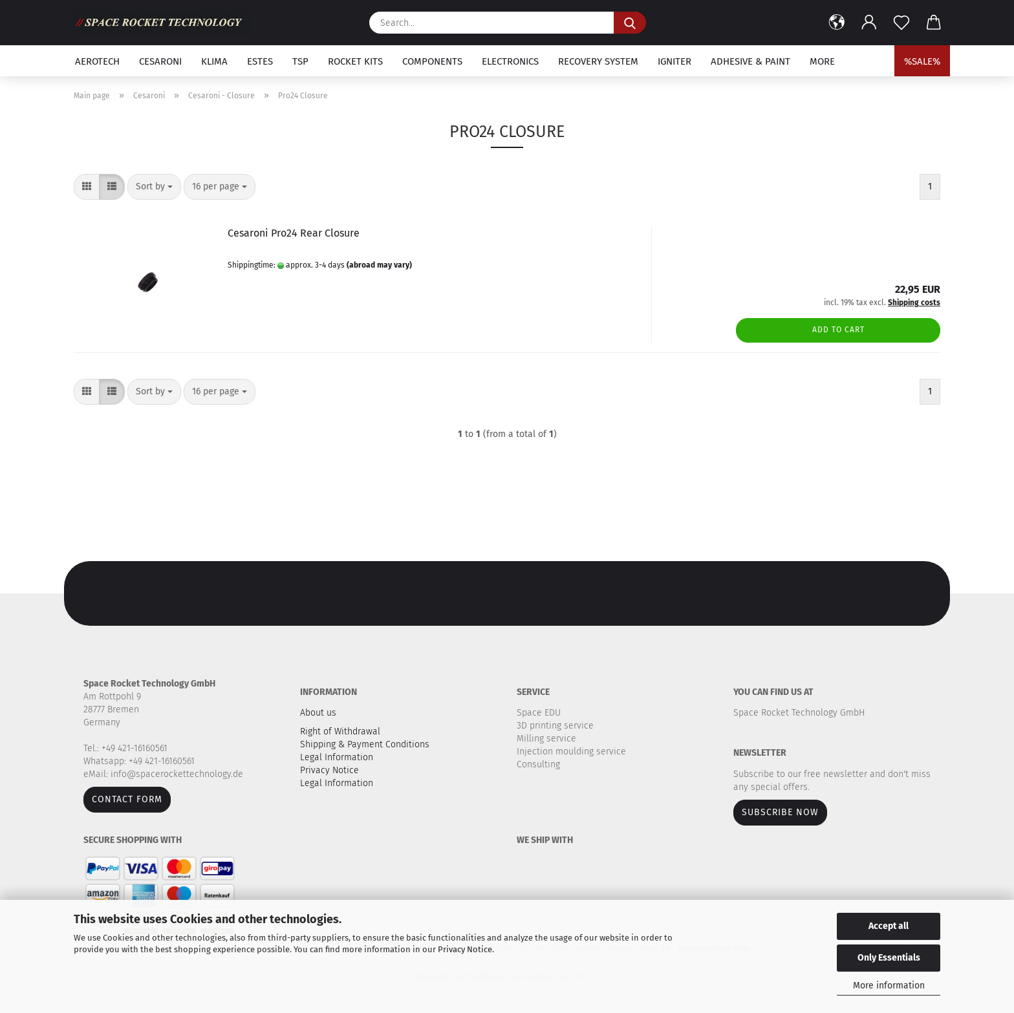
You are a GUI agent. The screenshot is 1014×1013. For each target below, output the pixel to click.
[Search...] (630, 23)
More (822, 61)
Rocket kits (355, 61)
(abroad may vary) (379, 265)
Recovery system (598, 61)
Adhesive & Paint (750, 61)
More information (889, 985)
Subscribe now (780, 812)
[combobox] (154, 187)
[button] (837, 22)
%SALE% (922, 61)
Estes (260, 61)
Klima (214, 61)
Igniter (674, 61)
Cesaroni (160, 61)
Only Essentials (889, 957)
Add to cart (838, 329)
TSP (300, 61)
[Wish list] (901, 22)
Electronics (510, 61)
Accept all (888, 926)
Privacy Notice (465, 949)
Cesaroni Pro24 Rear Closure (294, 233)
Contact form (127, 799)
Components (432, 61)
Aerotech (97, 61)
